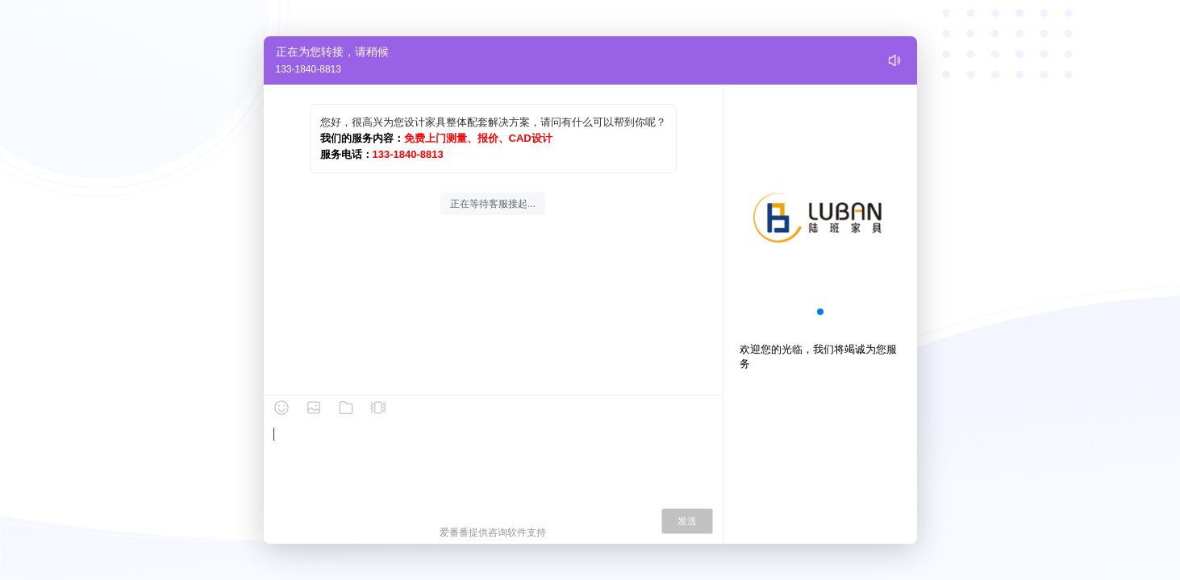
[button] (820, 312)
